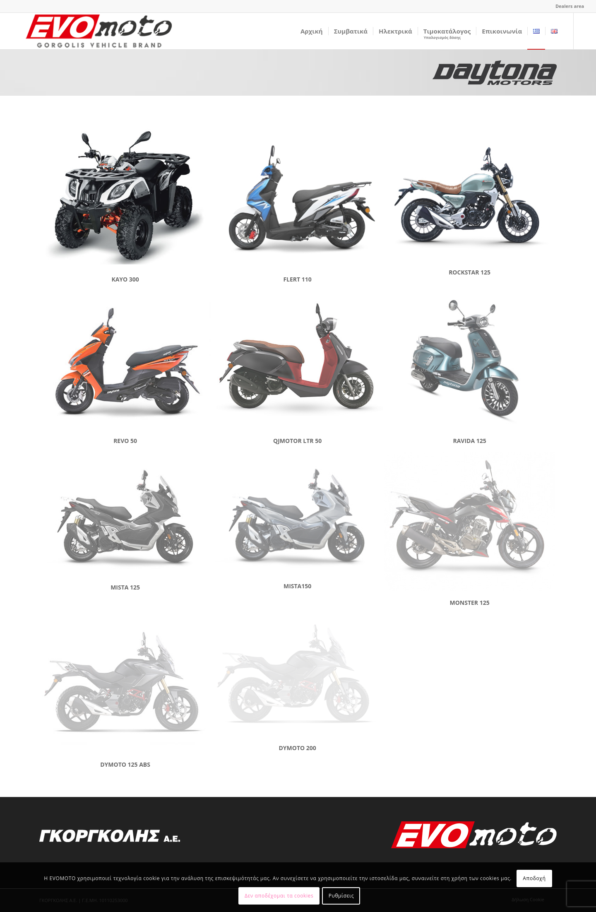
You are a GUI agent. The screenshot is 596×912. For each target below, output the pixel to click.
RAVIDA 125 (469, 441)
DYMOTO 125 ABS (125, 764)
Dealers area (569, 6)
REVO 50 (125, 441)
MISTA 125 (125, 587)
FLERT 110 (297, 279)
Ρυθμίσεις (341, 895)
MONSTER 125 (469, 602)
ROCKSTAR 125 (469, 272)
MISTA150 (297, 586)
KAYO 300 (125, 279)
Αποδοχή (534, 878)
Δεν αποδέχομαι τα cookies (279, 895)
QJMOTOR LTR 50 (297, 441)
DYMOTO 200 (297, 748)
